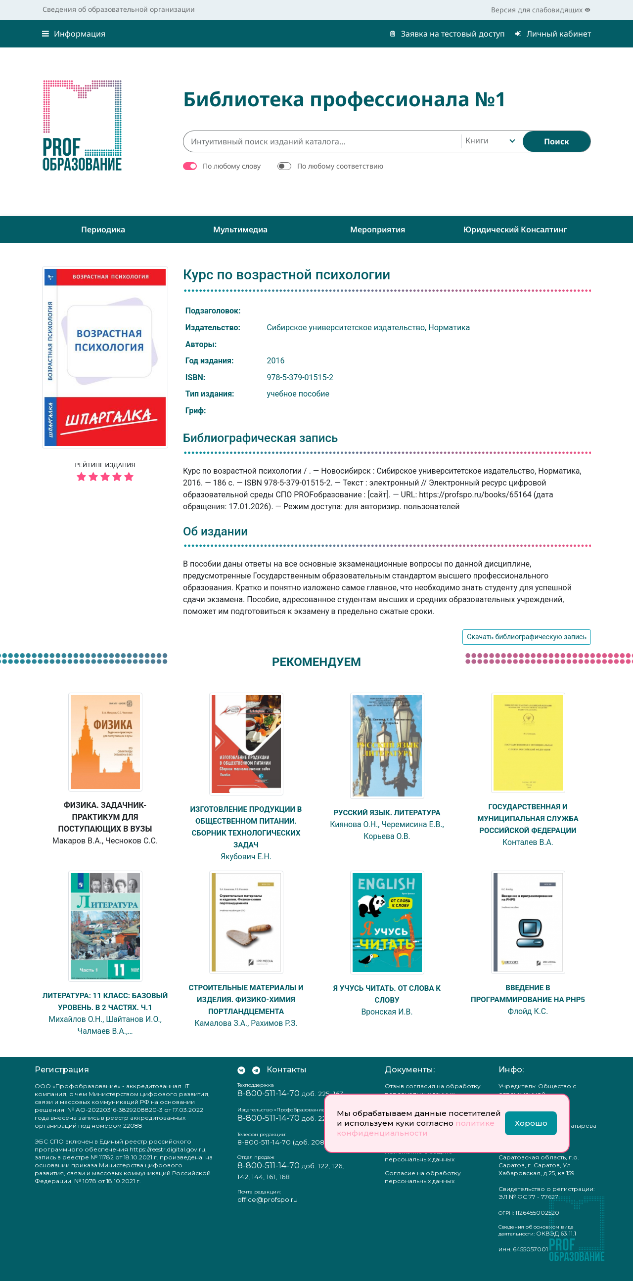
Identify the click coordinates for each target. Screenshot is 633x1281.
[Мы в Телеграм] (256, 1082)
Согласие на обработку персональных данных (423, 1188)
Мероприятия (378, 229)
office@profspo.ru (267, 1211)
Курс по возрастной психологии (286, 274)
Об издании (215, 531)
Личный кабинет (553, 33)
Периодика (103, 229)
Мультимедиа (240, 229)
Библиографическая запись (260, 438)
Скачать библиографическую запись (527, 637)
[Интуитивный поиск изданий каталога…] (322, 141)
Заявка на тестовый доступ (447, 33)
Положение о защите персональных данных (419, 1167)
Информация (73, 33)
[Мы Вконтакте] (241, 1082)
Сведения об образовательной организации (119, 9)
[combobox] (489, 141)
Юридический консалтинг (515, 229)
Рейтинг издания (105, 473)
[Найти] (556, 141)
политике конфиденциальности (416, 1128)
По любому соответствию (340, 166)
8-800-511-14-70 (268, 1105)
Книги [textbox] (477, 140)
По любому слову (232, 166)
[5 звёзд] (105, 477)
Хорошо (531, 1123)
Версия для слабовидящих (540, 9)
